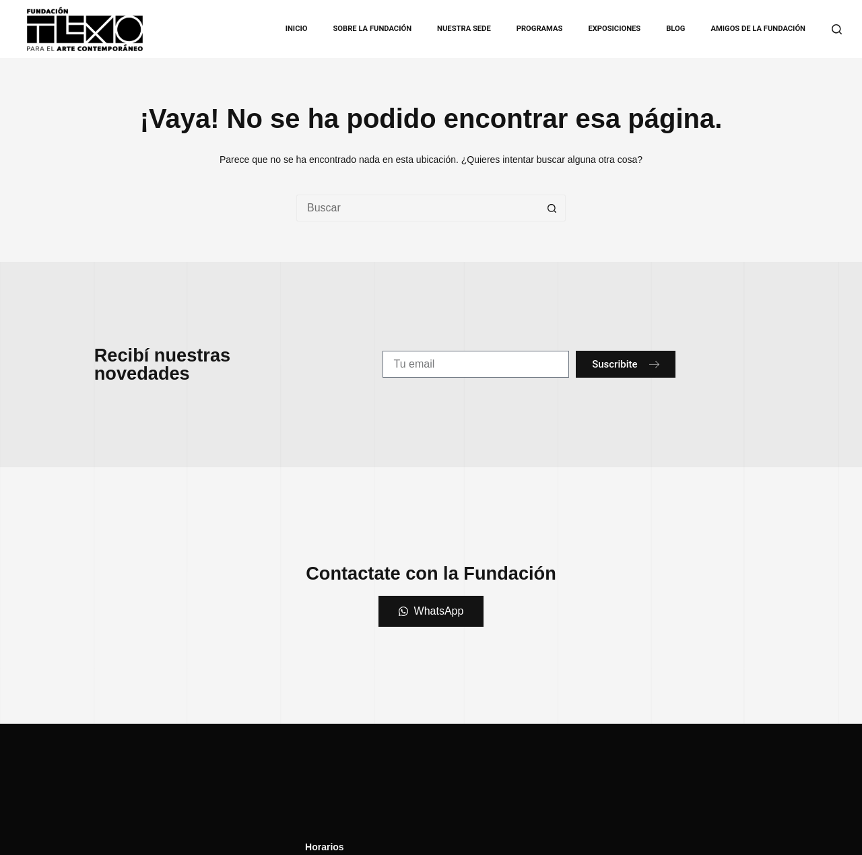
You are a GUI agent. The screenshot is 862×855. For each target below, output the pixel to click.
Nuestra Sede (464, 28)
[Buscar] (837, 29)
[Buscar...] (417, 208)
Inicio (297, 28)
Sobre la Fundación (372, 28)
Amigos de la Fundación (757, 28)
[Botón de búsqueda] (552, 208)
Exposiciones (614, 28)
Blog (675, 28)
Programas (540, 28)
